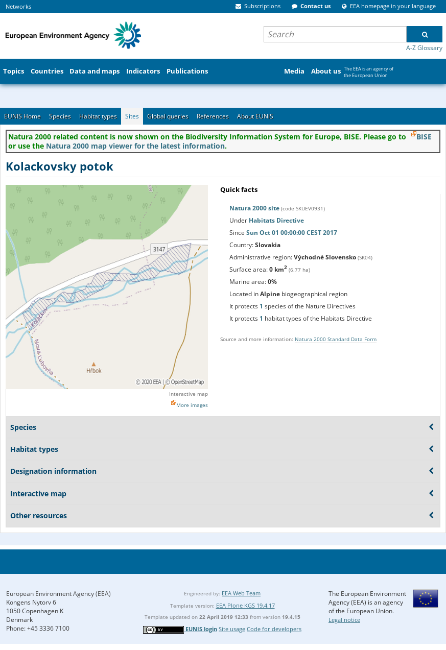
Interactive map (188, 393)
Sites (132, 116)
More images (192, 404)
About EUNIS (255, 116)
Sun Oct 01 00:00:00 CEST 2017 (291, 232)
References (213, 116)
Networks (18, 6)
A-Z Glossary (424, 47)
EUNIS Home (22, 116)
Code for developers (274, 629)
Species (60, 116)
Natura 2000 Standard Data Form (336, 339)
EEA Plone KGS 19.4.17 (245, 605)
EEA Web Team (241, 593)
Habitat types (98, 116)
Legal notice (344, 619)
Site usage (232, 629)
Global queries (168, 116)
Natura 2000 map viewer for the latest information (135, 146)
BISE (424, 136)
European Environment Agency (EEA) (58, 593)
